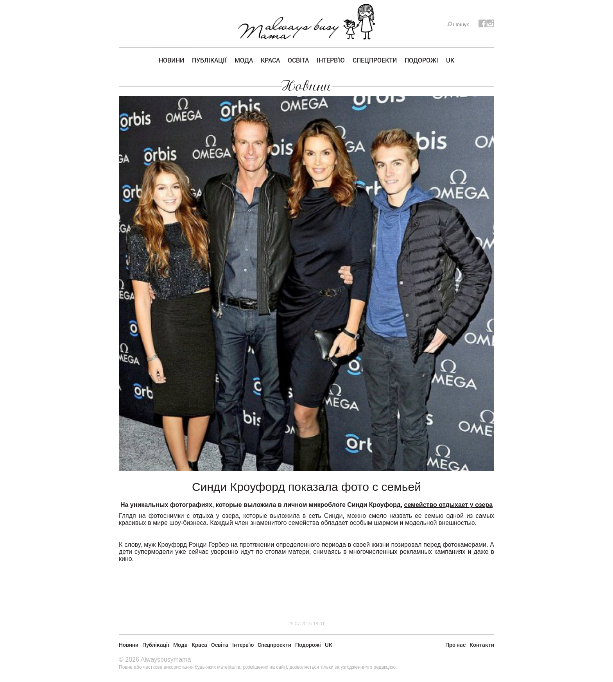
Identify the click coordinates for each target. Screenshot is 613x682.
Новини (171, 60)
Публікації (209, 60)
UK (450, 60)
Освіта (298, 60)
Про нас (455, 644)
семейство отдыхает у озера (448, 504)
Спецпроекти (375, 60)
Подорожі (421, 60)
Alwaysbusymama (165, 659)
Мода (244, 60)
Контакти (482, 644)
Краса (270, 60)
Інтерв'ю (331, 60)
